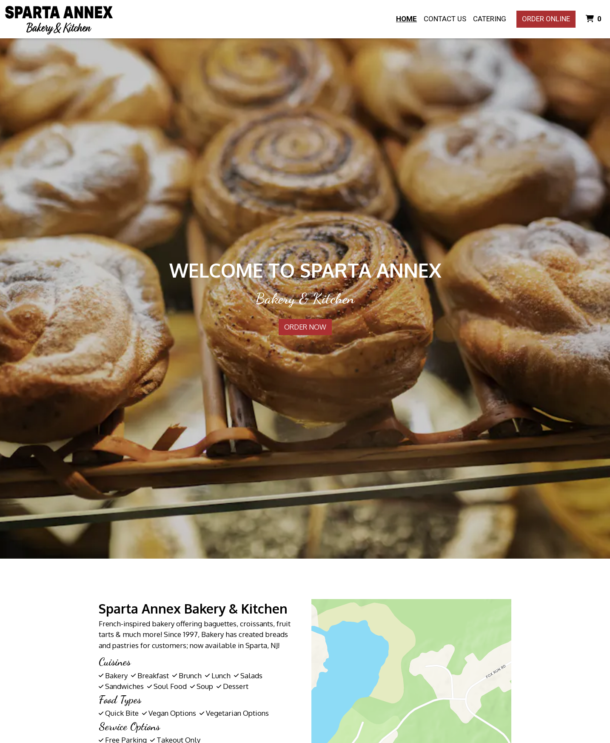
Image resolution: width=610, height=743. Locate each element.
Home (406, 18)
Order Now (305, 327)
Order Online (546, 18)
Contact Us (445, 18)
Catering (489, 18)
